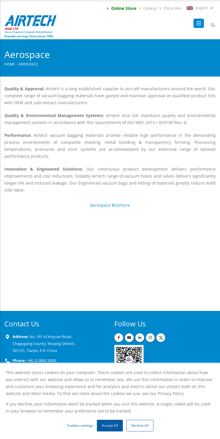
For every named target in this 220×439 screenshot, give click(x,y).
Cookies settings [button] (80, 425)
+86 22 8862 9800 (41, 360)
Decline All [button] (140, 425)
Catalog (147, 8)
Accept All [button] (110, 425)
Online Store (121, 8)
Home (9, 64)
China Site (170, 8)
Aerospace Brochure (110, 205)
